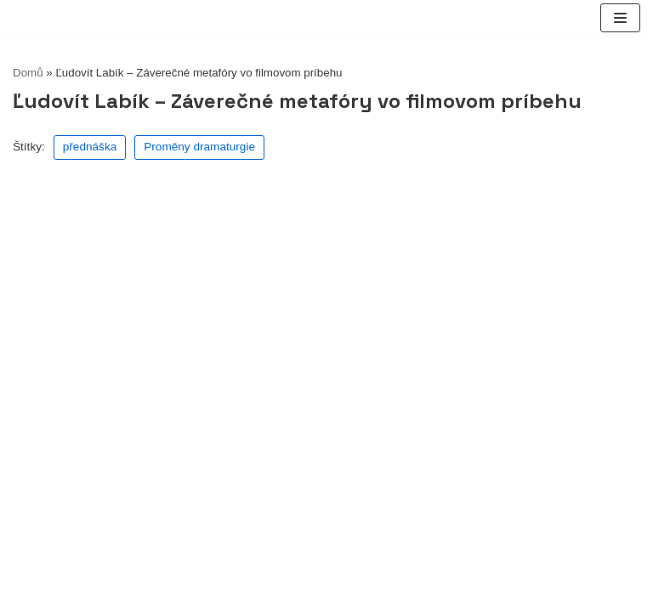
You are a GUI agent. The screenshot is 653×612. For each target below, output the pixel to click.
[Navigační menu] (620, 17)
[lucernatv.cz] (13, 18)
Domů (28, 72)
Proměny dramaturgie (199, 146)
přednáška (89, 146)
